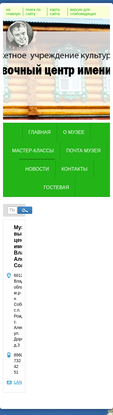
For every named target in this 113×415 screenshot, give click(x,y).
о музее (73, 132)
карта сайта (55, 12)
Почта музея (83, 150)
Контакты (74, 169)
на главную (13, 12)
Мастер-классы (33, 150)
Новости (37, 169)
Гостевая (56, 187)
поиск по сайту (33, 12)
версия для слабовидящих (83, 12)
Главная (40, 132)
